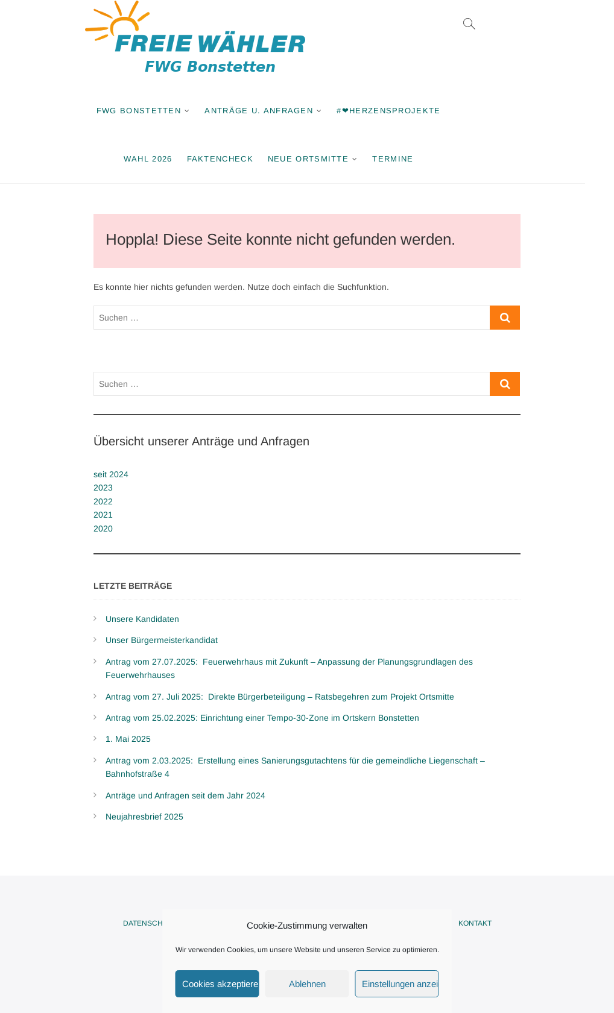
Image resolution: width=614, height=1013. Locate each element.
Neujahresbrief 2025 (144, 816)
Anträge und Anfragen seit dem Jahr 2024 (185, 795)
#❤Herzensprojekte (403, 110)
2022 (103, 501)
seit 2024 (110, 474)
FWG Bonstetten (153, 110)
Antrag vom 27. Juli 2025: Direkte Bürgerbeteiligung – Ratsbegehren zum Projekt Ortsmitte (280, 696)
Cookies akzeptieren (220, 984)
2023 (103, 487)
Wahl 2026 (162, 158)
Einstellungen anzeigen (400, 984)
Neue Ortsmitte (322, 158)
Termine (407, 158)
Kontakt (475, 923)
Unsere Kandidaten (142, 619)
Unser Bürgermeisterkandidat (162, 640)
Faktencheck (234, 158)
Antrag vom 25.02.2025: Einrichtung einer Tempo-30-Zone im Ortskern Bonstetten (262, 718)
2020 (103, 528)
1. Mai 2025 (128, 739)
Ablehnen (307, 984)
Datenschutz (150, 923)
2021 (103, 514)
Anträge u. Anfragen (273, 110)
